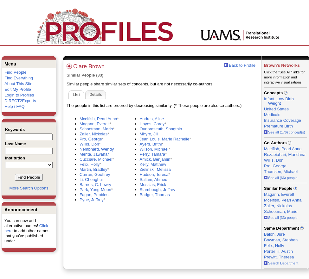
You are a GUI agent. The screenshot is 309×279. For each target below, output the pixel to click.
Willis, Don (89, 144)
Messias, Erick (153, 184)
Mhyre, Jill (149, 134)
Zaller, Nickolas (93, 134)
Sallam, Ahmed (153, 179)
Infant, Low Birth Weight (279, 101)
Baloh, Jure (274, 234)
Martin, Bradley (93, 169)
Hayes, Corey (152, 123)
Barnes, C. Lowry (95, 184)
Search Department (281, 263)
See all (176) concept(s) (284, 132)
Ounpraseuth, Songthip (161, 129)
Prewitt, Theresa (279, 257)
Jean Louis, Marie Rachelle (165, 139)
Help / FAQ (14, 106)
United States (276, 109)
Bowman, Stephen (281, 240)
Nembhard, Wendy (97, 149)
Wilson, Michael (154, 149)
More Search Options (29, 188)
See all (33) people (280, 218)
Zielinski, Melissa (155, 169)
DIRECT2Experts (20, 100)
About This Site (18, 83)
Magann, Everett (95, 123)
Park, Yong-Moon (95, 189)
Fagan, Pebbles (94, 194)
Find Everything (18, 78)
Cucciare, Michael (96, 159)
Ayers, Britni (151, 144)
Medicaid (272, 114)
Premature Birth (278, 126)
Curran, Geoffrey (95, 174)
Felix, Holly (90, 164)
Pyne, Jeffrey (92, 199)
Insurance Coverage (282, 120)
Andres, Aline (152, 118)
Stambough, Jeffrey (158, 189)
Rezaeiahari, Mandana (285, 154)
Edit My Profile (17, 89)
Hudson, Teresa (154, 174)
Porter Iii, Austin (278, 251)
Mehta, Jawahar (94, 154)
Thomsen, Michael (281, 171)
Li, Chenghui (91, 179)
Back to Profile (242, 65)
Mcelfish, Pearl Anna (98, 118)
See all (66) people (280, 178)
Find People (15, 72)
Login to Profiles (19, 95)
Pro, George (91, 139)
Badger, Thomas (155, 194)
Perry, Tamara (152, 154)
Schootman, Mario (96, 129)
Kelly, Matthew (153, 164)
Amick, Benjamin (155, 159)
